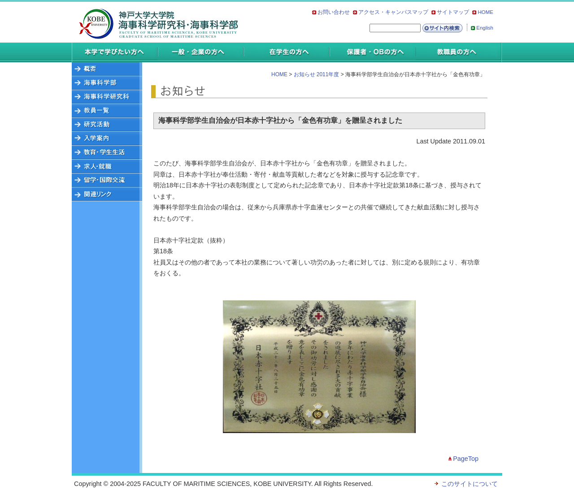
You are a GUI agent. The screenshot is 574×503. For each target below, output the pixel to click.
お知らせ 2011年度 (316, 74)
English (484, 27)
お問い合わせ (333, 12)
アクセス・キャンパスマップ (393, 12)
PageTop (465, 458)
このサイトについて (469, 483)
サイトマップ (453, 12)
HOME (485, 12)
